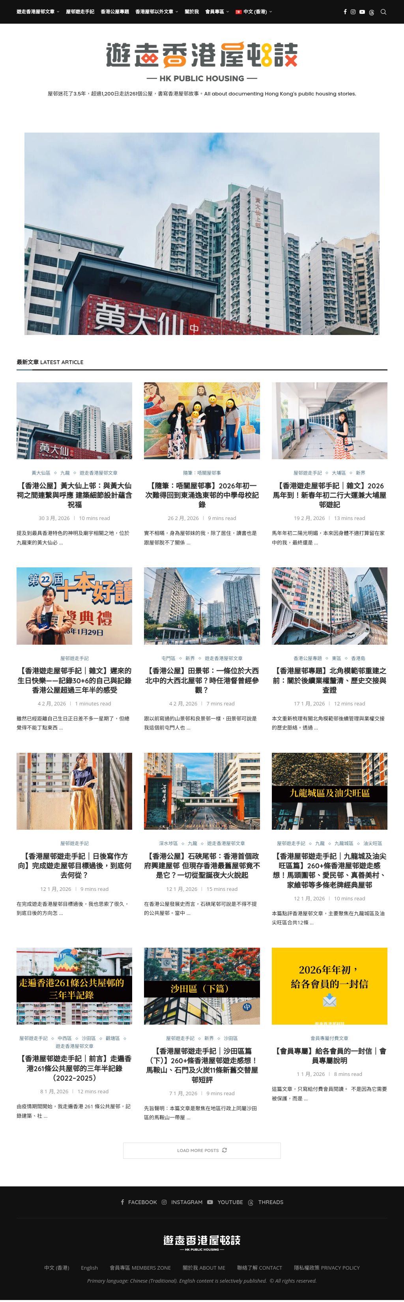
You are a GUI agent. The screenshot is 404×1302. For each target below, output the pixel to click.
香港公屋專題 (115, 12)
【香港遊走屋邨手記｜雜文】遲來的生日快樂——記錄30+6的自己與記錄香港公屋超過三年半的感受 (74, 681)
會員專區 (214, 12)
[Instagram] (353, 11)
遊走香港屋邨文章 (35, 12)
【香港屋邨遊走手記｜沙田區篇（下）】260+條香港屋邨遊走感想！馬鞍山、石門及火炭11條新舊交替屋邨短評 (202, 1067)
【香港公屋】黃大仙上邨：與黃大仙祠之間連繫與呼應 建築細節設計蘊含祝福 (74, 496)
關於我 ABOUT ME (204, 1269)
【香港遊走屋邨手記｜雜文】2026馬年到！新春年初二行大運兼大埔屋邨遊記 (329, 496)
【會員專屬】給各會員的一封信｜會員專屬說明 (329, 1057)
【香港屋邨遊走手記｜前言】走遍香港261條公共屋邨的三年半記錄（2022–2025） (74, 1071)
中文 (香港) (56, 1269)
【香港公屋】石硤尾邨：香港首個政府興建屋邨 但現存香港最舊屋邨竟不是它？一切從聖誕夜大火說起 (202, 867)
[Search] (383, 11)
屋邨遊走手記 (80, 12)
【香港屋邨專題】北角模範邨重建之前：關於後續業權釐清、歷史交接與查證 (329, 681)
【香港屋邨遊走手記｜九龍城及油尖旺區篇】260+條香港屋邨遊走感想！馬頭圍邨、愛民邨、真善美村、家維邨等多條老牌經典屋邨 (329, 872)
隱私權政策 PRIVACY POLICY (326, 1269)
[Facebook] (345, 11)
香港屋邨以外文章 (154, 12)
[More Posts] (202, 1152)
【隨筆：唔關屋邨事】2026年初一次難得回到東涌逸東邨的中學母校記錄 (202, 496)
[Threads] (371, 11)
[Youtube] (362, 11)
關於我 (192, 12)
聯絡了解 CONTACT (259, 1269)
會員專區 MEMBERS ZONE (140, 1269)
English (89, 1269)
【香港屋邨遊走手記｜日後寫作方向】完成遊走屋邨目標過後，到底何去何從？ (74, 867)
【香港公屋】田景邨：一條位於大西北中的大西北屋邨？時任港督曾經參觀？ (202, 681)
